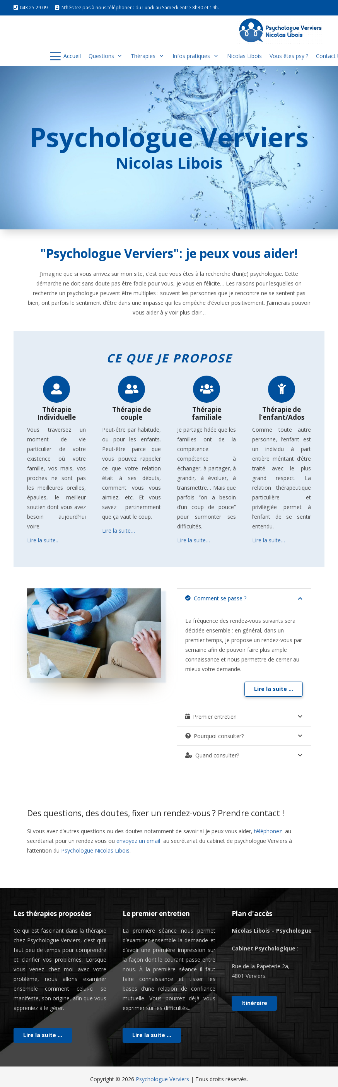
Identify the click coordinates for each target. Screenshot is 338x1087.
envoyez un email (139, 840)
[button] (55, 56)
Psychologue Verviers (162, 1079)
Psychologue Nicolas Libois (95, 850)
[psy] (94, 633)
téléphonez (268, 831)
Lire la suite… (118, 530)
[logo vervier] (280, 30)
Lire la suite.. (42, 540)
